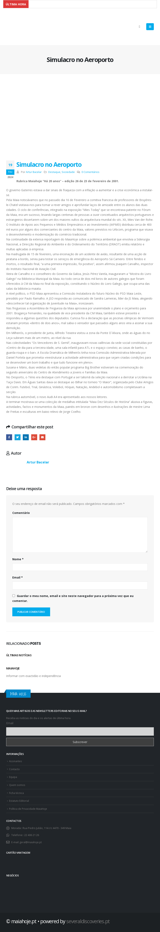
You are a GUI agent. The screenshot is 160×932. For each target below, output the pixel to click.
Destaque (54, 172)
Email (17, 577)
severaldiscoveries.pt (88, 919)
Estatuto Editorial (19, 799)
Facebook (9, 437)
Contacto (14, 769)
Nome (18, 559)
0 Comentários (90, 172)
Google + (34, 437)
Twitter (18, 437)
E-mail (42, 437)
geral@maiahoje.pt (31, 840)
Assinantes (16, 761)
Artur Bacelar (34, 172)
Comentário (21, 513)
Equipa (13, 776)
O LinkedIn (26, 437)
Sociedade (68, 172)
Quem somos (17, 784)
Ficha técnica (16, 792)
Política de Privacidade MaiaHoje (28, 807)
